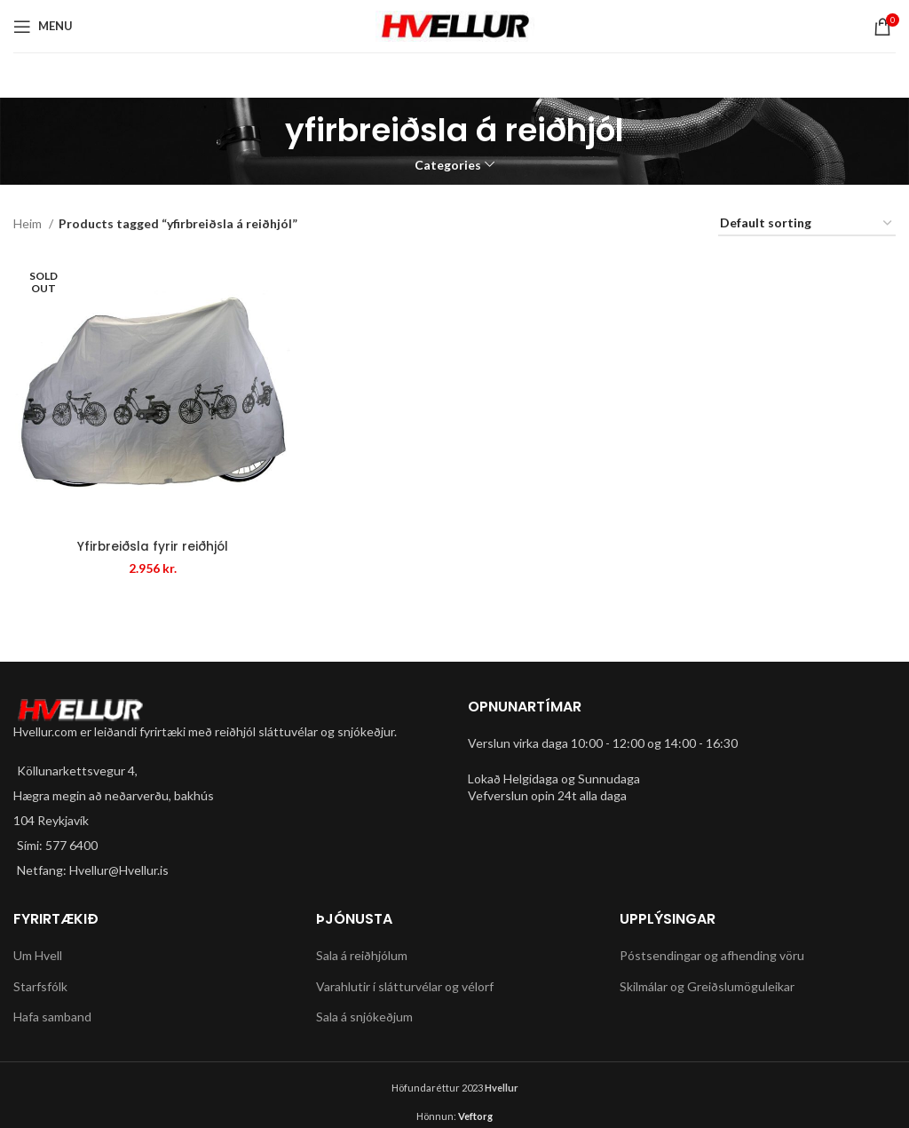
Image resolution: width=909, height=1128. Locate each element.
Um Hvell (37, 955)
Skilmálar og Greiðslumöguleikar (707, 986)
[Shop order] (807, 224)
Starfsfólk (40, 986)
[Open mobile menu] (43, 26)
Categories (448, 165)
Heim (28, 223)
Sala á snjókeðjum (364, 1016)
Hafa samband (52, 1016)
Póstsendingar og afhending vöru (712, 955)
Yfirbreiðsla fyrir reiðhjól (152, 548)
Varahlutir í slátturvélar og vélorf (405, 986)
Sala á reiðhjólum (361, 955)
